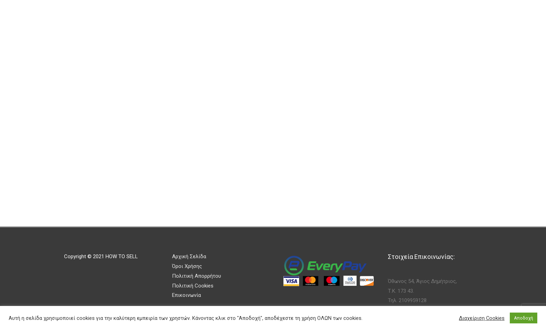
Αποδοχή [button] (523, 318)
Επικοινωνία (186, 295)
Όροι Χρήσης (187, 266)
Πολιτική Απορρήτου (196, 276)
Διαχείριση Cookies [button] (482, 318)
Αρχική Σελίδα (189, 256)
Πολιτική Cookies (192, 286)
